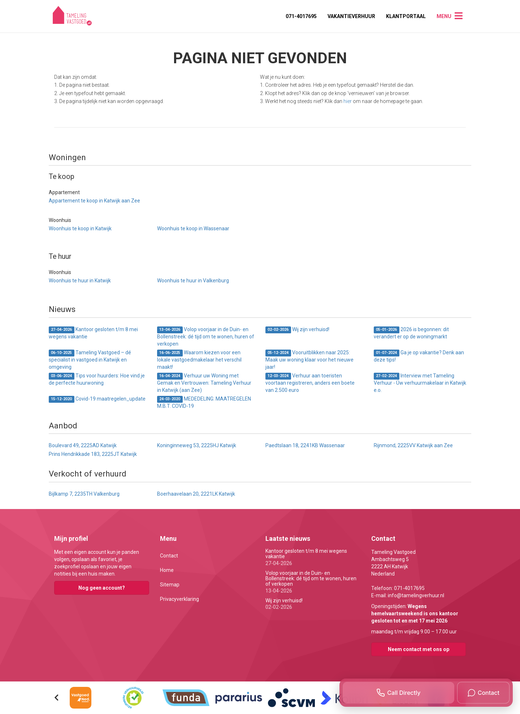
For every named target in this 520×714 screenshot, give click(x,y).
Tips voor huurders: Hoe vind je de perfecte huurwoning (97, 379)
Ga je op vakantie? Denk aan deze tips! (419, 356)
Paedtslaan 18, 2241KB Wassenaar (305, 445)
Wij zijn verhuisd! (297, 329)
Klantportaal (406, 16)
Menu (444, 16)
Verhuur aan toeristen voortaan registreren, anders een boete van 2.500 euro (310, 383)
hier (347, 101)
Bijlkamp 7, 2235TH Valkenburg (84, 494)
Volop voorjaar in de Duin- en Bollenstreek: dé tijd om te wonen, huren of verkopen (205, 336)
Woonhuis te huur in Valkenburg (193, 280)
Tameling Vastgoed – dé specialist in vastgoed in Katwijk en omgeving (90, 360)
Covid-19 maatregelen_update (97, 399)
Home (167, 570)
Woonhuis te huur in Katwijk (80, 280)
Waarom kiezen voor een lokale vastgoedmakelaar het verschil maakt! (199, 360)
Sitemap (169, 584)
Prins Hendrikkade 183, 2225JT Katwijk (93, 454)
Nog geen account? (101, 588)
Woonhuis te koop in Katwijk (80, 228)
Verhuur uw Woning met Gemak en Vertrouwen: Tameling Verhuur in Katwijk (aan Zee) (204, 383)
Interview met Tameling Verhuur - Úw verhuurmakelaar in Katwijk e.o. (420, 383)
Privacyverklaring (179, 599)
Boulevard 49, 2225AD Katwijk (83, 445)
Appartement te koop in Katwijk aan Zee (94, 201)
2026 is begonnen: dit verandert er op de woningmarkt (411, 332)
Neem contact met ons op (418, 649)
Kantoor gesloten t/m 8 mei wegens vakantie (93, 332)
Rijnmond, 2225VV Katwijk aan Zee (413, 445)
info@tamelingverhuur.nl (416, 595)
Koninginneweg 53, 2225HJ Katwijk (196, 445)
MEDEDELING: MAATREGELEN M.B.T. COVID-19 (204, 402)
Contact (169, 556)
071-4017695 (301, 16)
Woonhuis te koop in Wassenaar (193, 228)
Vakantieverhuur (351, 16)
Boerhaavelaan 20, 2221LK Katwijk (196, 494)
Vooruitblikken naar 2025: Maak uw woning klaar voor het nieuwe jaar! (309, 360)
